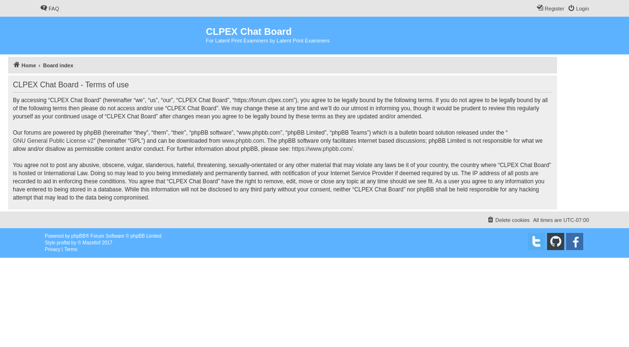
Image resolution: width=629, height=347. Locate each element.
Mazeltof (91, 242)
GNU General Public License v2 (53, 140)
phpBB (78, 236)
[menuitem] (49, 8)
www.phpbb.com (243, 140)
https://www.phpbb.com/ (322, 149)
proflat (63, 242)
